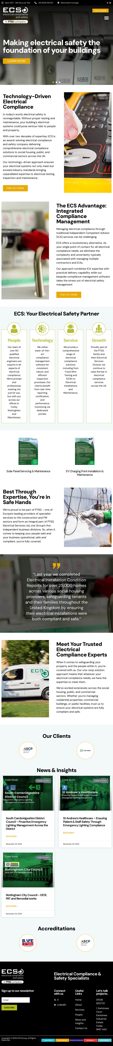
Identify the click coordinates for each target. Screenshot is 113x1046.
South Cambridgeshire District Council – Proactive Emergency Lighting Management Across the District (27, 823)
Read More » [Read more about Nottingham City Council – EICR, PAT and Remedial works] (12, 906)
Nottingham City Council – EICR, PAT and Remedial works (26, 896)
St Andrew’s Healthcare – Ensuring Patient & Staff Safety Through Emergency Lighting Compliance (85, 821)
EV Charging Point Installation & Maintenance (85, 473)
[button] (106, 17)
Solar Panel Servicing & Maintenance (28, 471)
